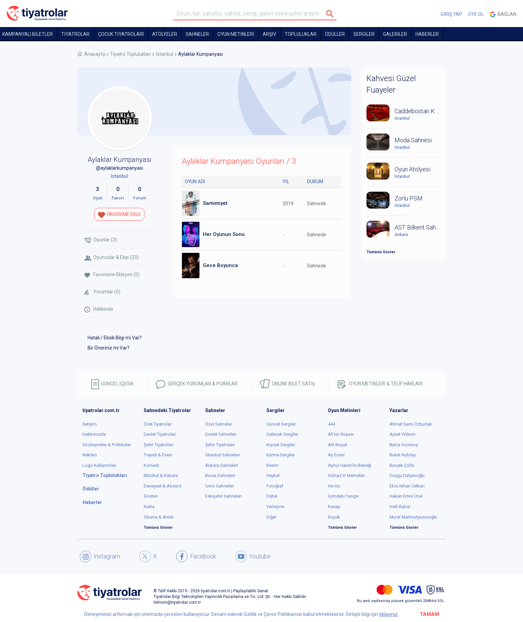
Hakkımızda (94, 434)
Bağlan (503, 14)
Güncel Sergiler (281, 424)
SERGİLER (364, 34)
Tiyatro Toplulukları (130, 54)
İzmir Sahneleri (219, 485)
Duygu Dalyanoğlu (407, 475)
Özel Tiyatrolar (157, 424)
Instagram (100, 556)
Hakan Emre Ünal (406, 496)
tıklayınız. (389, 614)
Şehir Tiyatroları (158, 444)
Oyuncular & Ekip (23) (111, 257)
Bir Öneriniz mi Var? (108, 348)
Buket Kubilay (402, 454)
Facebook (196, 556)
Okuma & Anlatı (159, 517)
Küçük (334, 517)
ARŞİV (269, 34)
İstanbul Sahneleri (222, 454)
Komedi (151, 465)
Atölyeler (164, 34)
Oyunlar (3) (100, 240)
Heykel (273, 475)
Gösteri (151, 496)
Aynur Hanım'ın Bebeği (349, 465)
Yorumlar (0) (102, 292)
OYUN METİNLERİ (235, 34)
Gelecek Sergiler (282, 434)
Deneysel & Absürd (162, 485)
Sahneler (197, 34)
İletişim (89, 424)
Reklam (89, 454)
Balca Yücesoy (403, 444)
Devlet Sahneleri (220, 434)
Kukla (149, 506)
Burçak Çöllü (401, 465)
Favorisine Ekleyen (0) (112, 275)
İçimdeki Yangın (343, 496)
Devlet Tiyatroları (160, 434)
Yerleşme (275, 506)
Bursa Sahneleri (220, 475)
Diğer (271, 517)
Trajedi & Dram (158, 454)
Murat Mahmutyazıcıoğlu (413, 517)
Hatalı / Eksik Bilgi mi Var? (115, 337)
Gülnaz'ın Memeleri (346, 475)
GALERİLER (395, 34)
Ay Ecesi (336, 454)
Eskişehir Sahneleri (223, 496)
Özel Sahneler (218, 424)
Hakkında (98, 309)
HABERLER (427, 34)
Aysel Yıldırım (402, 434)
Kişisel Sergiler (280, 444)
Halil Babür (399, 506)
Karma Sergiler (280, 454)
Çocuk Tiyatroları (121, 34)
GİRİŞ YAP (451, 14)
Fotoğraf (274, 485)
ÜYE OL (476, 14)
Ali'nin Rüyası (341, 434)
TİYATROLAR (75, 34)
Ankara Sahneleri (221, 465)
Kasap (334, 506)
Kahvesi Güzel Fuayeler (391, 84)
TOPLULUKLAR (300, 34)
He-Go (334, 485)
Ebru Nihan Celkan (407, 485)
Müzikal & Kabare (161, 475)
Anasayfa (94, 54)
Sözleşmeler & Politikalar (106, 444)
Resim (272, 465)
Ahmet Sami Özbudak (410, 424)
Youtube (253, 556)
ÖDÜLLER (335, 34)
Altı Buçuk (338, 444)
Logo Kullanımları (99, 465)
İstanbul (164, 54)
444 (331, 424)
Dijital (271, 496)
